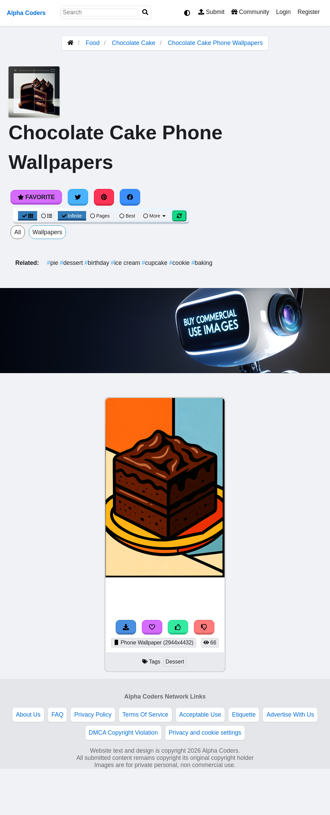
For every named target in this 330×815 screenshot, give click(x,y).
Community (250, 12)
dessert (72, 262)
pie (53, 262)
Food (93, 42)
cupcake (155, 262)
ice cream (126, 262)
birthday (98, 262)
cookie (180, 262)
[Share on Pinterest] (104, 197)
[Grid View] (27, 216)
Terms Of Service (145, 714)
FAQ (57, 714)
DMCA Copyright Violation (123, 732)
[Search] (145, 12)
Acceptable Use (200, 714)
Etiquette (243, 714)
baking (202, 262)
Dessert (175, 662)
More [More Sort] (154, 216)
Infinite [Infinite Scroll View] (72, 216)
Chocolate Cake (133, 42)
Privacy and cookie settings (205, 732)
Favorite (36, 197)
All (17, 232)
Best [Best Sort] (127, 216)
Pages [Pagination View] (100, 216)
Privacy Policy (93, 714)
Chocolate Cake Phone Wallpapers (215, 42)
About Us (28, 714)
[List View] (46, 216)
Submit (211, 12)
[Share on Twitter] (78, 197)
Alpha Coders (26, 13)
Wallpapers (47, 232)
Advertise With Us (290, 714)
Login (283, 12)
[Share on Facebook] (130, 197)
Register (308, 12)
